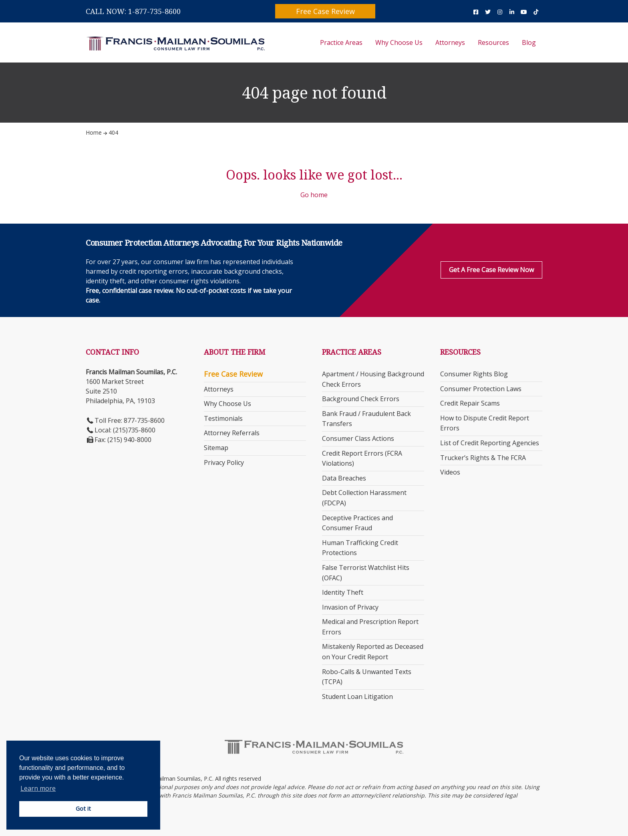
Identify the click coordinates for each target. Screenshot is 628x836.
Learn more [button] (38, 788)
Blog (529, 42)
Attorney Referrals (232, 432)
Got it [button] (83, 808)
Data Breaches (344, 478)
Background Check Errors (360, 398)
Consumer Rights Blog (474, 374)
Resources (493, 42)
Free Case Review (325, 11)
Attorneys (450, 42)
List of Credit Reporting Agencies (489, 442)
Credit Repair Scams (470, 403)
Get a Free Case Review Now (491, 269)
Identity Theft (342, 592)
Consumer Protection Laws (480, 388)
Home (94, 132)
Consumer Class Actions (358, 438)
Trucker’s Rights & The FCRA (483, 457)
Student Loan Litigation (357, 696)
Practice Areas (341, 42)
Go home (314, 194)
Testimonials (223, 418)
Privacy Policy (224, 462)
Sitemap (216, 447)
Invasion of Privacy (350, 607)
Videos (450, 472)
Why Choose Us (399, 42)
